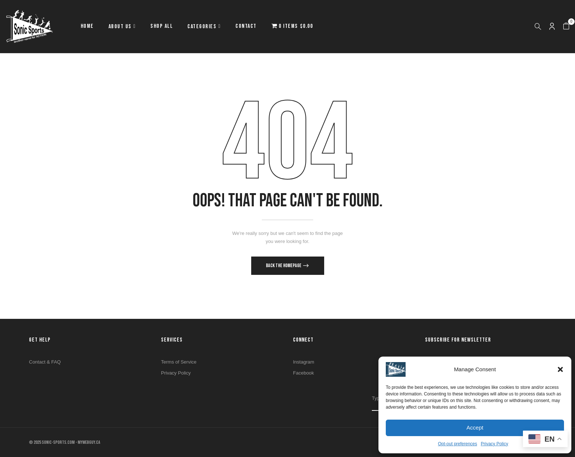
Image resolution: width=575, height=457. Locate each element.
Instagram (303, 362)
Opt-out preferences (457, 443)
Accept (474, 427)
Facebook (303, 373)
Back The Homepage (284, 265)
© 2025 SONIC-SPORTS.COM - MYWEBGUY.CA (64, 442)
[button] (560, 369)
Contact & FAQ (45, 362)
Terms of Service (179, 362)
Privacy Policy (494, 443)
